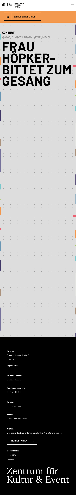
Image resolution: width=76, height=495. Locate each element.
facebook (11, 459)
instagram (11, 454)
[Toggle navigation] (72, 5)
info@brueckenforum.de (17, 418)
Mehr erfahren (21, 440)
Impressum (12, 365)
